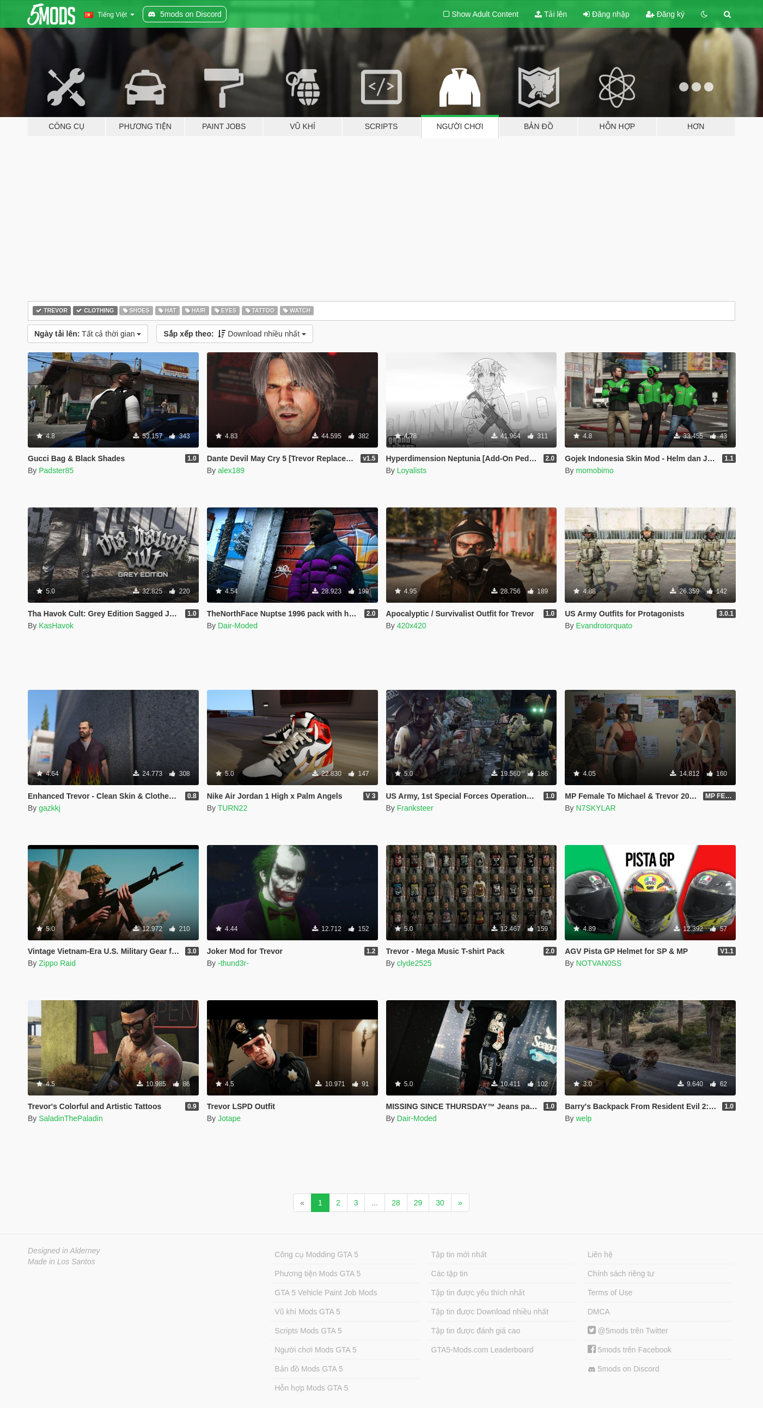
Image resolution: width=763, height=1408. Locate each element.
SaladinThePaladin (71, 1118)
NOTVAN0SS (598, 963)
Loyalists (411, 470)
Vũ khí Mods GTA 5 (307, 1311)
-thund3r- (233, 963)
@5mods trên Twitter (628, 1331)
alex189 (231, 470)
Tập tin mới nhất (459, 1254)
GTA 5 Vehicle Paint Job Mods (325, 1292)
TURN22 (232, 808)
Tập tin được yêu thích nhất (478, 1292)
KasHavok (56, 625)
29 (418, 1202)
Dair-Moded (238, 625)
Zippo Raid (57, 963)
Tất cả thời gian (87, 333)
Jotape (229, 1118)
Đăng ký (665, 14)
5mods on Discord (624, 1369)
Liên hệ (600, 1254)
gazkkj (49, 808)
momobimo (594, 470)
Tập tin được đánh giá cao (476, 1330)
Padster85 (56, 470)
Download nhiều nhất (234, 333)
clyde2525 (414, 963)
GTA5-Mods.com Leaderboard (482, 1349)
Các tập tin (449, 1273)
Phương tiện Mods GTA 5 (317, 1273)
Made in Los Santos (61, 1261)
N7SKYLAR (595, 808)
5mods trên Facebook (630, 1350)
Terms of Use (610, 1292)
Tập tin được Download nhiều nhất (490, 1311)
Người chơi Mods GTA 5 (315, 1349)
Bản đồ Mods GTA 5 (308, 1368)
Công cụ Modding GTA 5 (316, 1254)
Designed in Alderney (64, 1250)
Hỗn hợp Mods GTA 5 (311, 1387)
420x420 (411, 625)
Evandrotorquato (604, 625)
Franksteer (415, 808)
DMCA (599, 1311)
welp (583, 1118)
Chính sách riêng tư (621, 1273)
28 (396, 1202)
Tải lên (551, 14)
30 (440, 1202)
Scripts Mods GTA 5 (307, 1330)
